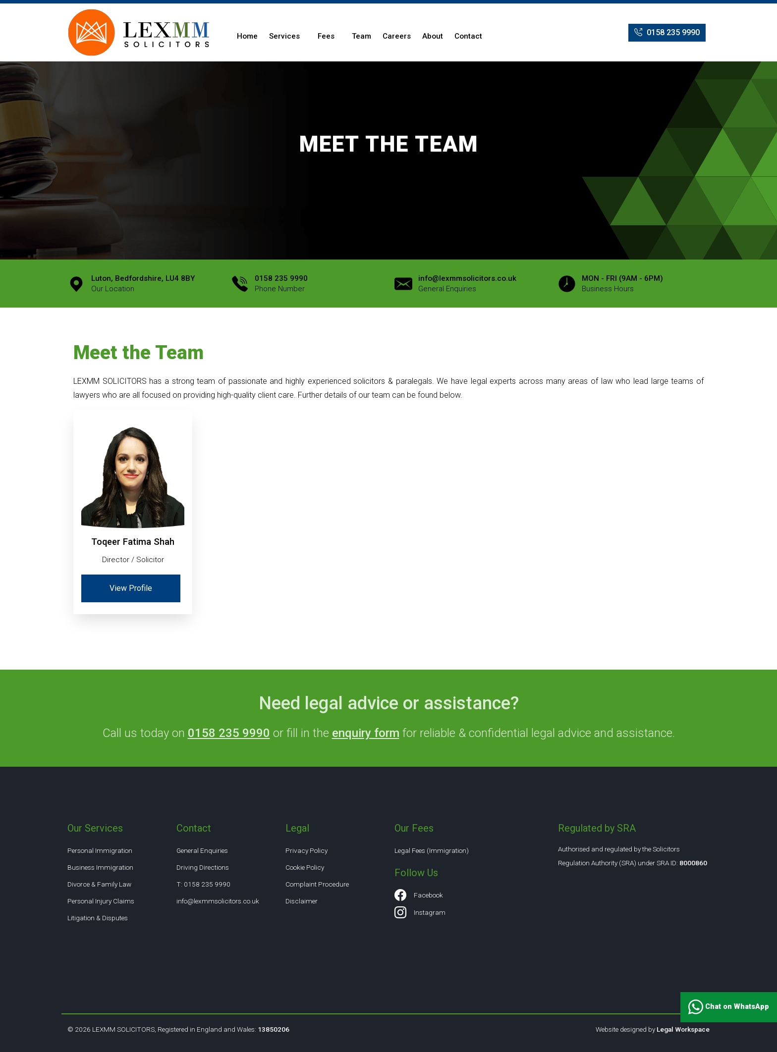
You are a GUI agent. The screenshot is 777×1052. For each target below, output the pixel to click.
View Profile (131, 588)
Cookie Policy (304, 867)
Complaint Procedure (317, 884)
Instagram (419, 913)
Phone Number (281, 283)
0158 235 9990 (667, 33)
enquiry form (365, 733)
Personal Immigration (99, 850)
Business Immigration (100, 867)
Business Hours (622, 283)
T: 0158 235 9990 (203, 884)
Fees (326, 36)
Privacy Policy (306, 850)
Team (361, 36)
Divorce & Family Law (99, 884)
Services (284, 36)
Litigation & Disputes (97, 918)
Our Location (143, 283)
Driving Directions (202, 867)
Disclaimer (301, 901)
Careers (397, 36)
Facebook (418, 895)
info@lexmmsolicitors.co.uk (217, 901)
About (432, 36)
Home (247, 36)
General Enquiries (467, 283)
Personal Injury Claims (100, 901)
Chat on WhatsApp (728, 1007)
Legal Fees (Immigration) (431, 850)
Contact (468, 36)
